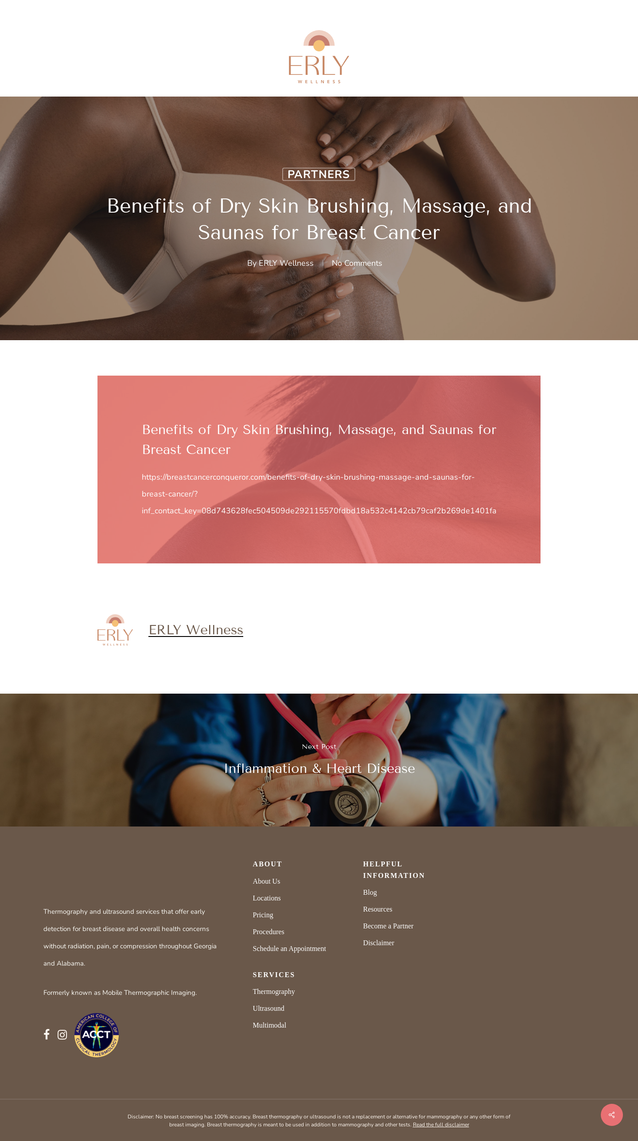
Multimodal (270, 1025)
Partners (319, 174)
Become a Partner (388, 926)
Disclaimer (378, 943)
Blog (370, 892)
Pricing (263, 915)
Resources (378, 909)
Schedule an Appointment (289, 948)
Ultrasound (268, 1008)
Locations (267, 898)
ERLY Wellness (286, 263)
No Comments (357, 263)
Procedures (268, 931)
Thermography (274, 991)
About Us (266, 881)
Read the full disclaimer (441, 1124)
